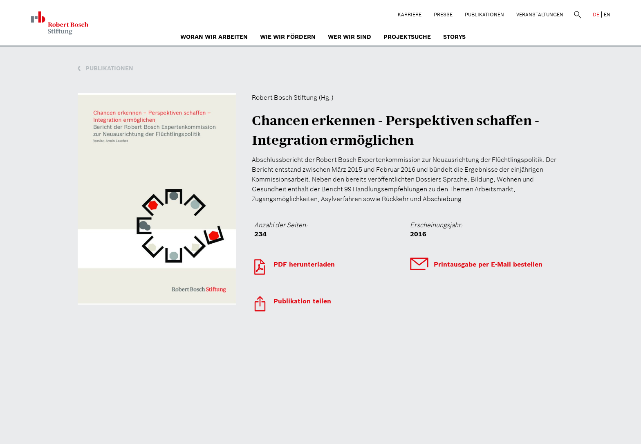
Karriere (409, 14)
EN (607, 14)
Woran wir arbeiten (214, 36)
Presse (443, 14)
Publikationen (484, 14)
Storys (454, 36)
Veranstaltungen (539, 14)
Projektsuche (407, 36)
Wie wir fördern (288, 36)
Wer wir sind (349, 36)
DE (596, 14)
